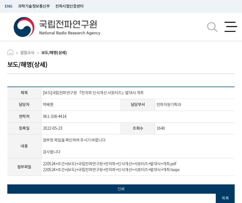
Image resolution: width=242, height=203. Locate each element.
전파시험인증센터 (69, 6)
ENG (8, 6)
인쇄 (121, 188)
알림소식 (27, 52)
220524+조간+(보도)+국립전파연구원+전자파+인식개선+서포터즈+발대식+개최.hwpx (111, 169)
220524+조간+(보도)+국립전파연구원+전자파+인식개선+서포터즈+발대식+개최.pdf (109, 163)
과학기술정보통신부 (34, 6)
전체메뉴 (231, 27)
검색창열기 (212, 27)
